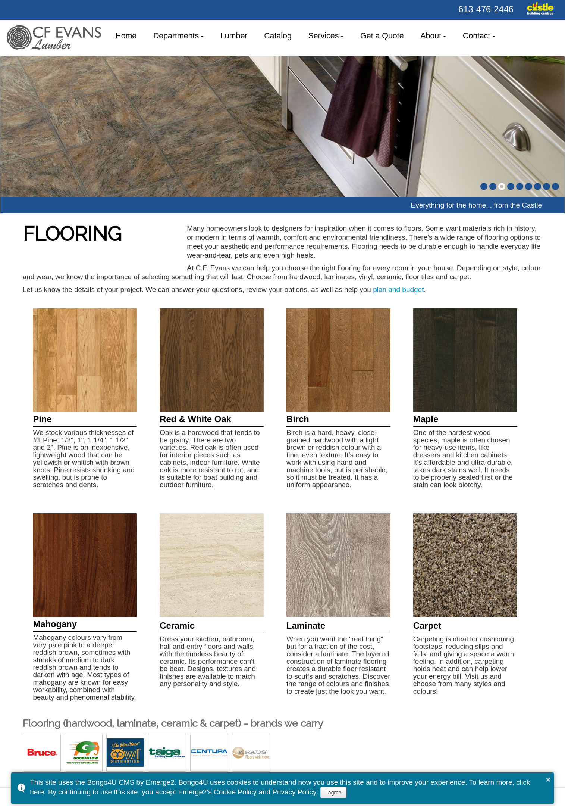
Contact (476, 35)
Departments (176, 35)
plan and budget (398, 289)
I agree (333, 793)
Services (323, 35)
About (430, 35)
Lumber (233, 35)
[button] (483, 186)
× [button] (548, 779)
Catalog (278, 35)
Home (125, 35)
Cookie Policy (235, 792)
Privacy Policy (294, 792)
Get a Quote (382, 35)
